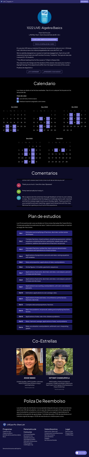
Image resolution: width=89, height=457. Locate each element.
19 (41, 126)
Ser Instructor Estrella (50, 440)
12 (78, 118)
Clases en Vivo (7, 431)
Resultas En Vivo (28, 436)
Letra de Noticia (48, 436)
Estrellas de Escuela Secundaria (12, 435)
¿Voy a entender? (33, 71)
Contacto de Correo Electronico (53, 433)
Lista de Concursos (29, 437)
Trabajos (46, 438)
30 (14, 130)
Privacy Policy (69, 433)
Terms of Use (69, 431)
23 (14, 126)
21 (7, 126)
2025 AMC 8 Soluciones (30, 441)
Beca (4, 436)
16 (33, 154)
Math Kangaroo (28, 443)
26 (41, 130)
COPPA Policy (69, 435)
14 (48, 122)
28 (7, 130)
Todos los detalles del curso (44, 44)
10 (71, 118)
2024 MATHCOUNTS (29, 439)
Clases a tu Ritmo (7, 433)
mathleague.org (28, 444)
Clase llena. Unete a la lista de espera (44, 39)
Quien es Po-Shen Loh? (51, 431)
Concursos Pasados (29, 434)
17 (71, 122)
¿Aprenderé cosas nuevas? (52, 71)
